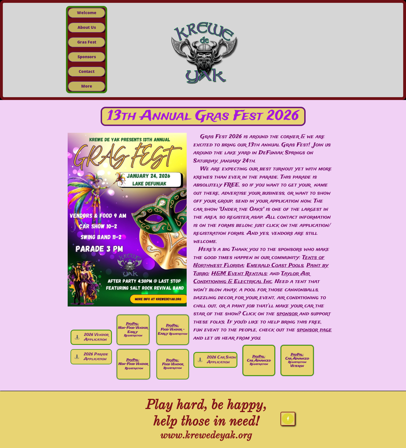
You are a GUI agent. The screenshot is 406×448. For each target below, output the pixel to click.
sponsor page (314, 330)
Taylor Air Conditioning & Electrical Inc (251, 278)
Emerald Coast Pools (275, 265)
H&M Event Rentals (239, 274)
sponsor (287, 314)
